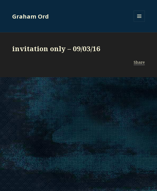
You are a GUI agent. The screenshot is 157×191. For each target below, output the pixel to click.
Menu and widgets (139, 21)
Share (139, 62)
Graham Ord (30, 16)
